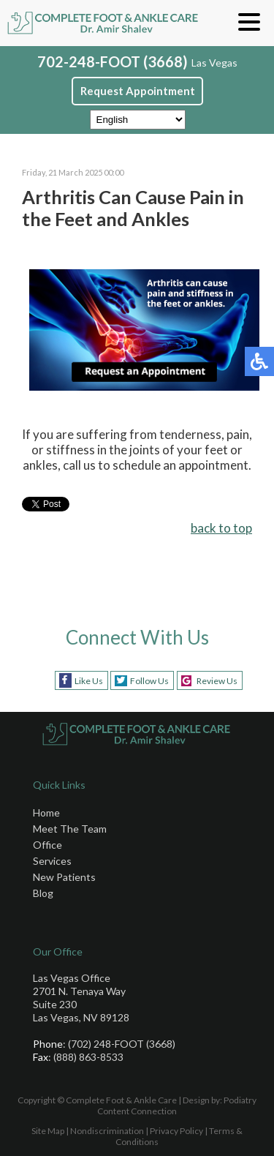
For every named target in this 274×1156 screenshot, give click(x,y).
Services (52, 861)
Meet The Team (70, 828)
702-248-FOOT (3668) (112, 61)
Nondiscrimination (107, 1130)
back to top (221, 528)
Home (46, 812)
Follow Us (149, 680)
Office (47, 844)
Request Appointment (137, 90)
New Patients (64, 877)
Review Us (217, 680)
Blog (43, 893)
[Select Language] (138, 120)
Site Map (47, 1130)
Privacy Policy (176, 1130)
